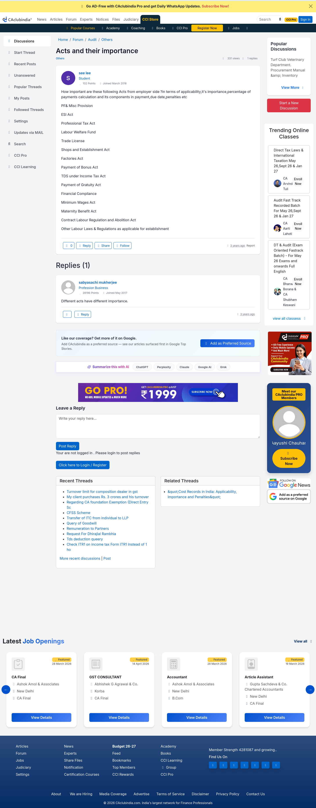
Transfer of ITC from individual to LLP (98, 518)
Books (158, 28)
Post (107, 558)
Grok (223, 367)
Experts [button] (86, 19)
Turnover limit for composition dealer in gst (102, 491)
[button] (279, 19)
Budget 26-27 (124, 746)
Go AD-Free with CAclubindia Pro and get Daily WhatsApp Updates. (154, 6)
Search (16, 144)
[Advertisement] (158, 605)
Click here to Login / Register (83, 465)
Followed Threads (25, 109)
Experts (70, 753)
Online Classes (289, 133)
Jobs (233, 28)
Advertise (141, 794)
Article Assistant (259, 677)
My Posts (18, 98)
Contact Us (255, 794)
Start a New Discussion (289, 105)
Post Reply (67, 446)
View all (303, 641)
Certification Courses (81, 774)
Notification (73, 767)
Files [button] (116, 19)
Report (251, 245)
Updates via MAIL (25, 132)
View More (292, 87)
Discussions (20, 41)
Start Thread (21, 52)
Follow (122, 245)
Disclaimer (200, 794)
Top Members (123, 767)
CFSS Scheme (78, 512)
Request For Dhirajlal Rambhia (91, 534)
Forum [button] (71, 19)
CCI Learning (21, 167)
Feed (116, 753)
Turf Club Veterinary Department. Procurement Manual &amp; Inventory (288, 67)
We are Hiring (81, 794)
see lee (85, 73)
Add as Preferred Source (227, 343)
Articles (22, 746)
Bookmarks (121, 760)
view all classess (290, 318)
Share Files (73, 760)
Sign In (305, 19)
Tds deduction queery (85, 539)
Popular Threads (24, 87)
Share (103, 245)
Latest (33, 641)
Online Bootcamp (207, 28)
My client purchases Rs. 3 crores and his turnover (108, 497)
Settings (17, 121)
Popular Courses (80, 28)
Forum (21, 753)
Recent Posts (21, 64)
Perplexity (164, 367)
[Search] (268, 19)
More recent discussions (80, 558)
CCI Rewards (123, 774)
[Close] (310, 6)
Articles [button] (56, 19)
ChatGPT (142, 367)
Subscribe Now (288, 459)
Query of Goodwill (82, 523)
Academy (110, 28)
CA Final (19, 677)
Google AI (204, 367)
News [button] (42, 19)
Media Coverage (113, 794)
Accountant (177, 677)
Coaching (135, 28)
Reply (84, 245)
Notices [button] (102, 19)
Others (60, 58)
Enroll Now (298, 181)
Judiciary (23, 767)
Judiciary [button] (131, 19)
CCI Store (150, 19)
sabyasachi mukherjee (98, 282)
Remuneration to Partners (88, 528)
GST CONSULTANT (105, 677)
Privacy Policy (227, 794)
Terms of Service (170, 794)
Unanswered (21, 75)
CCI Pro (179, 28)
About (56, 794)
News (69, 746)
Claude (184, 367)
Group (168, 767)
